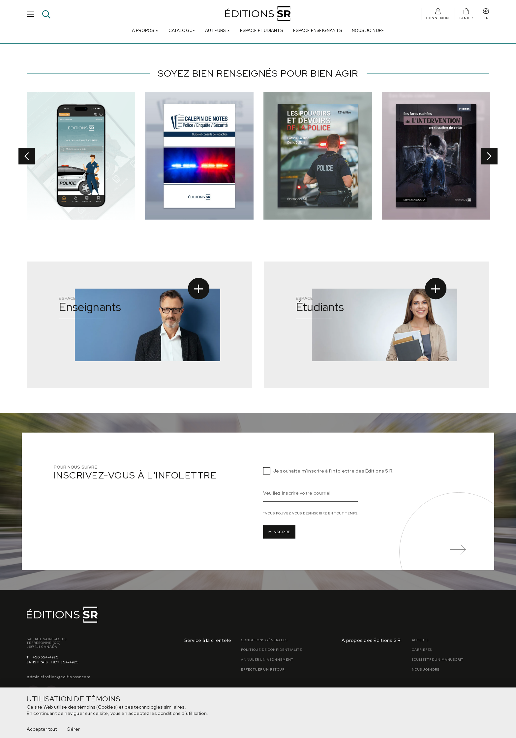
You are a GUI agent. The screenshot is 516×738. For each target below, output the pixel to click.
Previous (26, 156)
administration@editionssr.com (58, 676)
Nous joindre (368, 30)
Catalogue (182, 30)
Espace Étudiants (261, 30)
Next (489, 156)
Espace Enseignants (317, 30)
